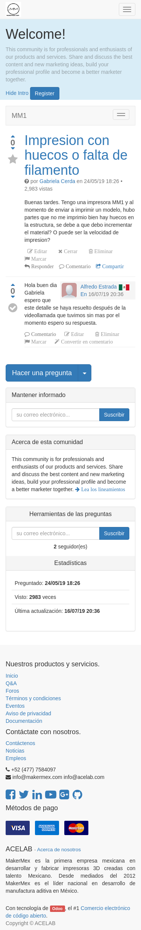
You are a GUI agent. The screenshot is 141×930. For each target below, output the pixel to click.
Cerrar (69, 251)
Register (45, 93)
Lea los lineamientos (102, 489)
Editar (40, 251)
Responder (42, 266)
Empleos (16, 758)
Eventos (15, 706)
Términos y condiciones (33, 698)
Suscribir (114, 415)
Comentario (77, 266)
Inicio (12, 676)
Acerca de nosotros (59, 849)
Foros (12, 691)
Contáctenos (20, 743)
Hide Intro (17, 93)
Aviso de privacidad (28, 713)
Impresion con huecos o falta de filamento (75, 155)
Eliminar (103, 251)
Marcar (38, 258)
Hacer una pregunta (42, 373)
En (83, 294)
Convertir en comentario (86, 341)
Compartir (112, 266)
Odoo (57, 908)
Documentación (24, 721)
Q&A (11, 683)
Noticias (15, 751)
